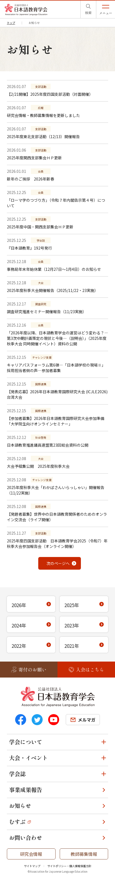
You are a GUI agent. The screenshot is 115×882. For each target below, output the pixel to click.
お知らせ (20, 806)
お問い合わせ (25, 838)
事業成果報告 (25, 790)
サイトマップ (32, 866)
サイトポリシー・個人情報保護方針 (69, 866)
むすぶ (17, 822)
